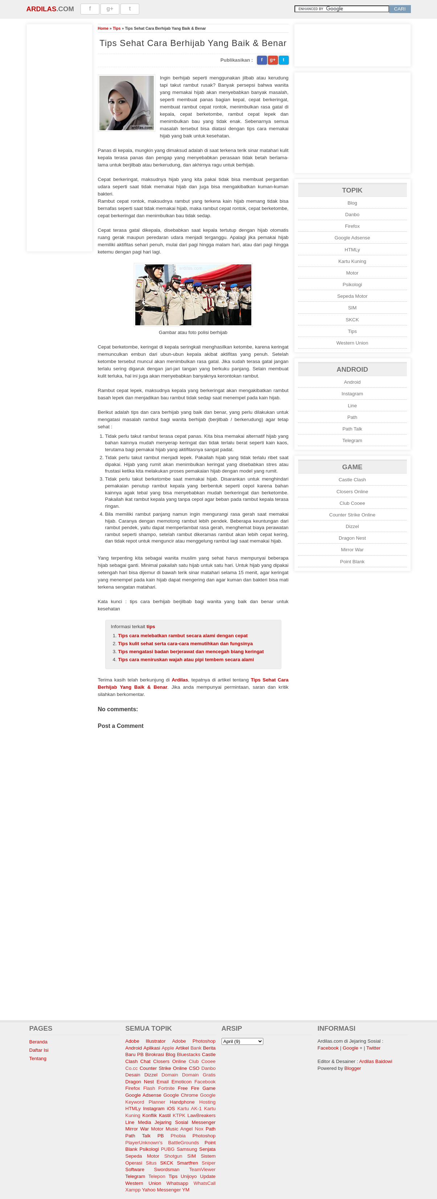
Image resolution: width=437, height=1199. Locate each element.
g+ (110, 8)
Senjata (207, 1149)
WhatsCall (205, 1183)
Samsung (187, 1149)
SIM (352, 307)
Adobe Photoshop (193, 1041)
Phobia (178, 1135)
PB (160, 1135)
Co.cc (131, 1068)
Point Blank (352, 561)
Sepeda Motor (352, 296)
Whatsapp (177, 1183)
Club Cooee (352, 503)
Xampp (133, 1189)
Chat (145, 1061)
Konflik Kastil (157, 1115)
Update (208, 1176)
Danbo (352, 214)
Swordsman (167, 1169)
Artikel (182, 1048)
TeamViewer (202, 1169)
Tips (117, 28)
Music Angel (179, 1129)
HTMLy (352, 249)
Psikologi (352, 284)
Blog (352, 203)
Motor (352, 273)
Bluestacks (188, 1054)
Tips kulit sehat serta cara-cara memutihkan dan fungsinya (185, 643)
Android (352, 382)
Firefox (352, 226)
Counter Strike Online (352, 515)
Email (163, 1081)
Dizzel (352, 526)
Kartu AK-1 (189, 1108)
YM (185, 1189)
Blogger (353, 1068)
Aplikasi (152, 1048)
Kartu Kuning (352, 261)
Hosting (207, 1102)
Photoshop (204, 1135)
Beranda (38, 1042)
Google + (352, 1048)
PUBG (168, 1149)
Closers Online (352, 491)
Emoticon (182, 1081)
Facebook (205, 1081)
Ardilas (41, 9)
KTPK (179, 1115)
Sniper (209, 1163)
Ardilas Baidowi (375, 1061)
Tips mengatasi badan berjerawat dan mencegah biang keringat (191, 651)
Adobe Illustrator (145, 1041)
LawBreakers (201, 1115)
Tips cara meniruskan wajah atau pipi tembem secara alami (186, 659)
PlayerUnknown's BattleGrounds (162, 1142)
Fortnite (166, 1088)
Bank (195, 1048)
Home (103, 28)
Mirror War (352, 549)
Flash (149, 1088)
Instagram (352, 393)
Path (352, 417)
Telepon (156, 1176)
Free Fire (188, 1088)
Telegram (352, 440)
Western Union (352, 343)
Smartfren (187, 1163)
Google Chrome (180, 1095)
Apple (168, 1048)
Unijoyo (189, 1176)
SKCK (352, 319)
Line (352, 405)
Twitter (373, 1048)
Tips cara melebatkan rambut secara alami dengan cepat (183, 635)
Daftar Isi (39, 1050)
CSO (194, 1068)
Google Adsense (352, 237)
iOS (171, 1108)
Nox (199, 1129)
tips (151, 626)
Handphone (182, 1102)
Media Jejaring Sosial (163, 1122)
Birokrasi (154, 1054)
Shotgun (173, 1156)
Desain (133, 1075)
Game (208, 1088)
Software (135, 1169)
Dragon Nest (352, 538)
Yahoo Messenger (161, 1189)
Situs (151, 1163)
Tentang (37, 1058)
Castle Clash (352, 479)
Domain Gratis (198, 1075)
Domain (169, 1075)
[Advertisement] (59, 137)
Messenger (204, 1122)
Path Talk (352, 429)
